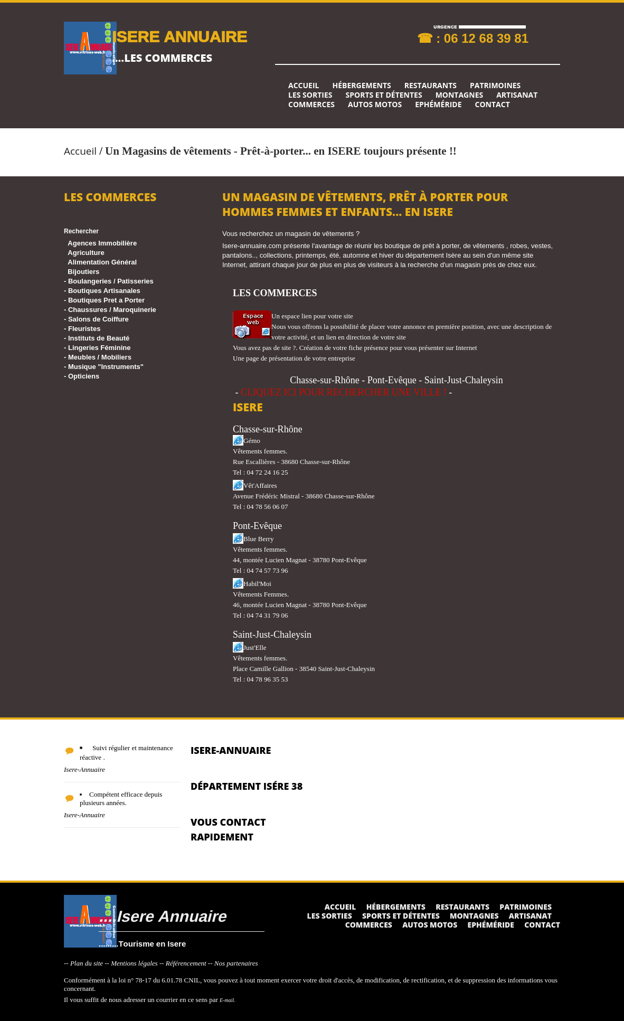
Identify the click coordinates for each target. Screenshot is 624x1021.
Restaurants (430, 85)
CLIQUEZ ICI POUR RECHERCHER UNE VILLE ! (344, 392)
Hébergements (361, 85)
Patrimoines (495, 85)
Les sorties (310, 95)
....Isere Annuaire (162, 916)
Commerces (311, 104)
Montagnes (460, 95)
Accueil (303, 85)
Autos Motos (375, 104)
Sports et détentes (384, 95)
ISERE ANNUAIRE (179, 36)
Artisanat (516, 95)
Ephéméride (438, 104)
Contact (492, 104)
